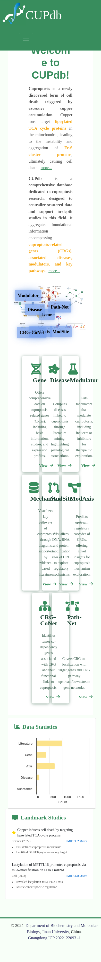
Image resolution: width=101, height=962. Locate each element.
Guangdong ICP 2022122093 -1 (54, 938)
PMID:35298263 (76, 841)
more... (46, 167)
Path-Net (60, 307)
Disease (34, 309)
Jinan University (55, 932)
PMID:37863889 (76, 876)
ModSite (60, 331)
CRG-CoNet (32, 332)
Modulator (28, 295)
